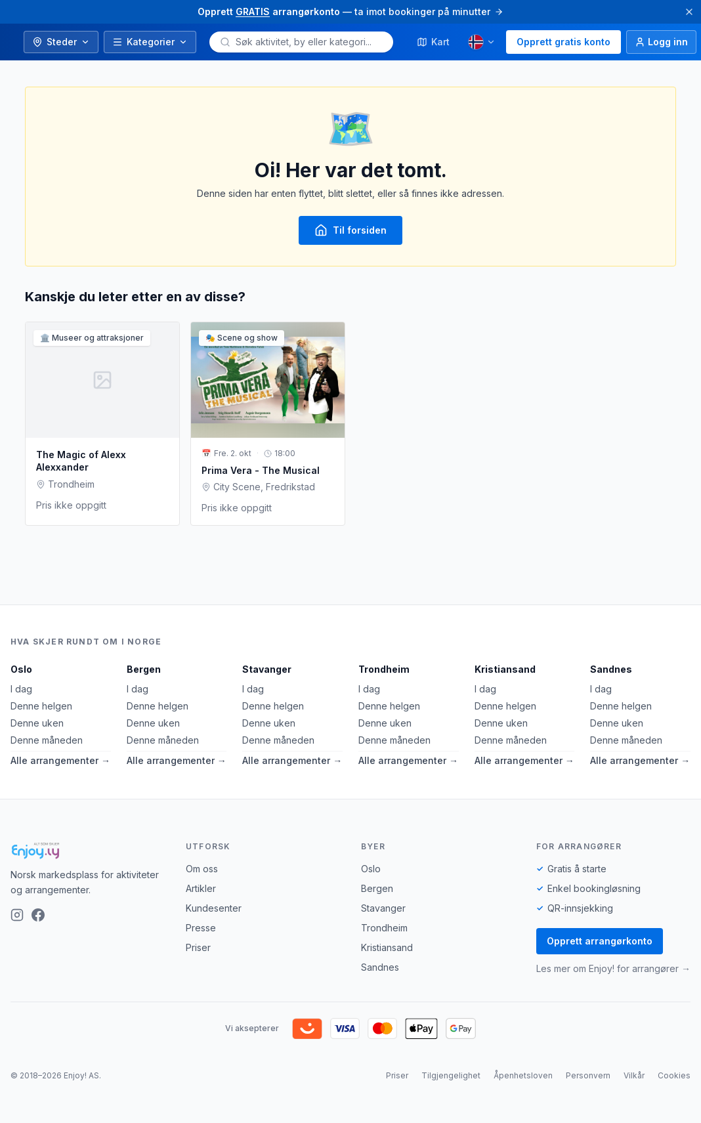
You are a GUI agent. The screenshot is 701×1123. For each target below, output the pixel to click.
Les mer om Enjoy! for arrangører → (613, 968)
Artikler (201, 888)
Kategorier (150, 41)
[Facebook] (38, 915)
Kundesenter (214, 908)
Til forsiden (350, 230)
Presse (201, 927)
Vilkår (634, 1075)
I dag (21, 688)
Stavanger (266, 669)
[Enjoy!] (88, 850)
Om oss (202, 868)
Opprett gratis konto (563, 41)
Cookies (674, 1075)
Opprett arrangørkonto (599, 940)
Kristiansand (505, 669)
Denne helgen (41, 705)
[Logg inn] (661, 42)
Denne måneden (47, 740)
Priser (198, 947)
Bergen (144, 669)
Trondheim (384, 669)
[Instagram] (17, 915)
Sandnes (611, 669)
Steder (61, 41)
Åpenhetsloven (523, 1075)
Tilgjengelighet (450, 1075)
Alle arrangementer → (60, 760)
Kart (433, 41)
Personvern (588, 1075)
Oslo (21, 669)
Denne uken (37, 723)
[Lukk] (689, 12)
